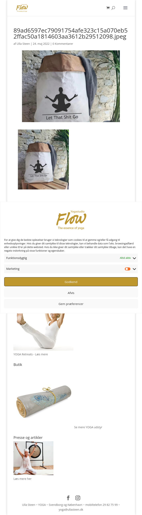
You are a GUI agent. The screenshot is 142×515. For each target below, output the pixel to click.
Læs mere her (22, 479)
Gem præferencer (71, 304)
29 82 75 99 (110, 505)
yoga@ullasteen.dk (71, 509)
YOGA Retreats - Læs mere (30, 354)
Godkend (71, 282)
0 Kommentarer (62, 44)
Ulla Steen (23, 44)
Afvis (71, 293)
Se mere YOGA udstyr (88, 427)
